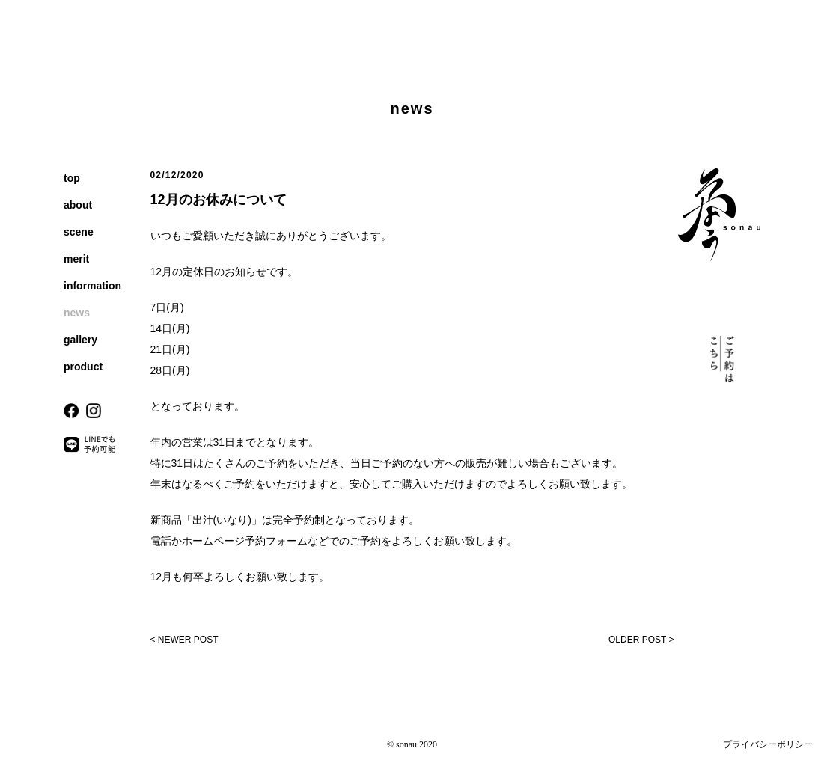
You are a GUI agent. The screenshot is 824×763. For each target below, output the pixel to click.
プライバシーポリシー (768, 744)
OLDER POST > (641, 639)
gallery (80, 340)
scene (79, 232)
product (83, 367)
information (92, 286)
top (72, 178)
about (78, 205)
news (77, 313)
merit (76, 259)
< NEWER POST (184, 639)
